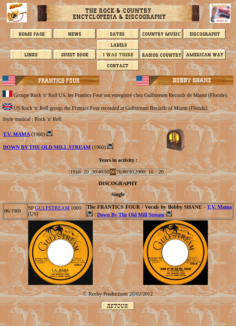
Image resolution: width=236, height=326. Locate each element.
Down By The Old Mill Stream (131, 214)
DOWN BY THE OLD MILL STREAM (47, 147)
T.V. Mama (219, 207)
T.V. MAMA (16, 134)
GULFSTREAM (52, 208)
